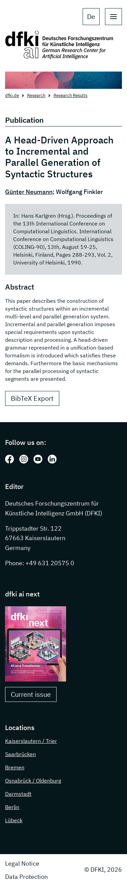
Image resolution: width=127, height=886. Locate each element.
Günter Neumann (28, 192)
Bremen (14, 767)
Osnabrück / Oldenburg (33, 780)
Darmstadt (18, 793)
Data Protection (26, 877)
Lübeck (13, 820)
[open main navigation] (113, 16)
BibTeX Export (32, 398)
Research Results (70, 95)
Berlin (12, 807)
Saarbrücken (20, 754)
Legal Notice (22, 863)
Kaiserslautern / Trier (31, 740)
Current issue (31, 694)
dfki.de (12, 95)
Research (36, 95)
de (91, 16)
